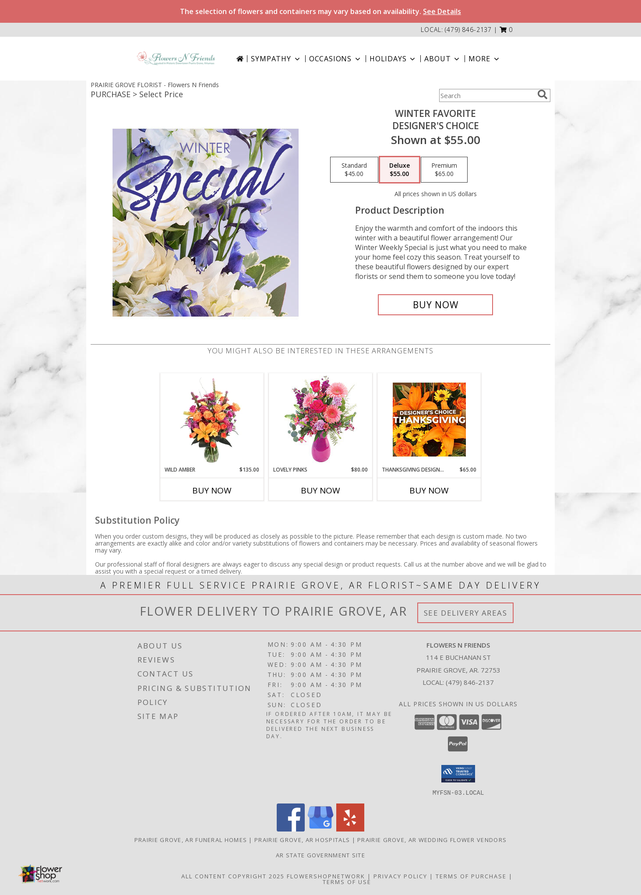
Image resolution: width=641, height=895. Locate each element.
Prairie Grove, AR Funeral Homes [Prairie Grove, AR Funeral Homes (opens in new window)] (190, 839)
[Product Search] (486, 95)
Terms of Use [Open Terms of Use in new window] (347, 881)
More (484, 58)
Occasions (335, 58)
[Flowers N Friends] (176, 58)
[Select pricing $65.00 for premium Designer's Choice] (444, 170)
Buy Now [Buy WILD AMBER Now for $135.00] (212, 490)
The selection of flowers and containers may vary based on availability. (320, 11)
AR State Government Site (320, 855)
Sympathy (276, 58)
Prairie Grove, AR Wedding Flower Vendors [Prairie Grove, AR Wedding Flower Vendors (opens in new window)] (432, 839)
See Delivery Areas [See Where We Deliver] (465, 613)
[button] (506, 29)
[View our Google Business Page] (320, 829)
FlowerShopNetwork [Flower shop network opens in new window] (326, 876)
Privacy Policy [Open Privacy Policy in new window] (400, 876)
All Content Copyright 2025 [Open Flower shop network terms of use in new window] (233, 876)
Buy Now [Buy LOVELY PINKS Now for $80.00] (320, 490)
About (442, 58)
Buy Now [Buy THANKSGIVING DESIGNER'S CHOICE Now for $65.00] (429, 490)
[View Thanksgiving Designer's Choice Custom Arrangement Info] (429, 419)
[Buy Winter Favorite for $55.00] (435, 304)
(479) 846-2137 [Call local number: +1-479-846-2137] (468, 29)
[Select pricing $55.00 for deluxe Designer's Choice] (399, 170)
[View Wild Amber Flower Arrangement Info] (212, 419)
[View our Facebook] (291, 829)
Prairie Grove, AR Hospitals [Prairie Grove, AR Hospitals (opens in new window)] (302, 839)
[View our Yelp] (350, 829)
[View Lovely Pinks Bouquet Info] (320, 419)
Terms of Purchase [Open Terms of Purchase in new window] (471, 876)
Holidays (393, 58)
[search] (542, 94)
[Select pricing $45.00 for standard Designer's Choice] (354, 170)
